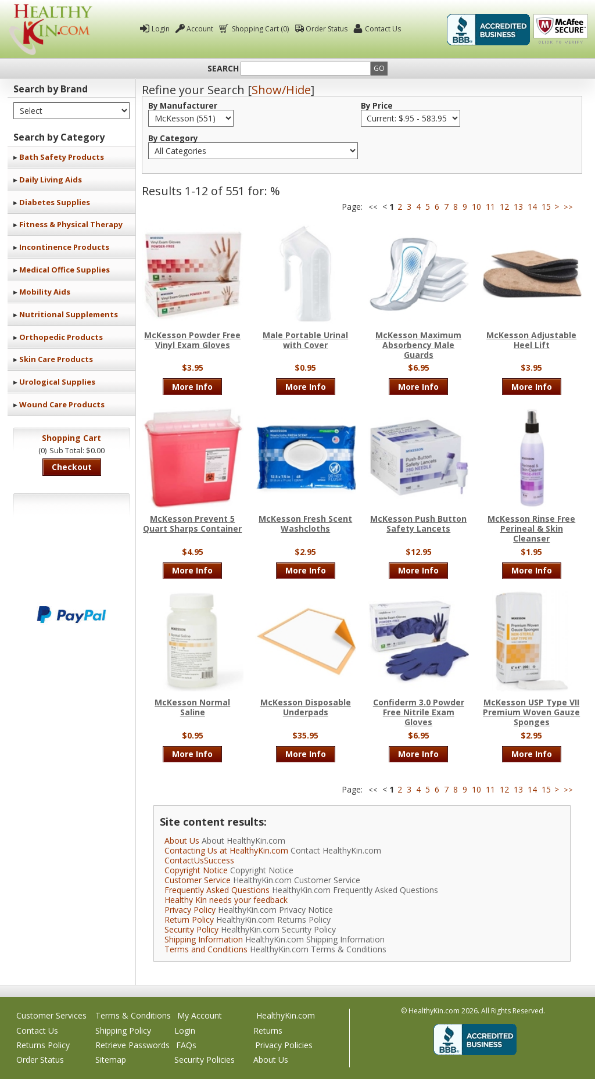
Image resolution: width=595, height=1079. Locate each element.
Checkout (72, 466)
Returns (267, 1030)
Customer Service (197, 880)
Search (223, 68)
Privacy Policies (284, 1045)
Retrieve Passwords (132, 1045)
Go (379, 68)
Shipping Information (203, 939)
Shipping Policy (123, 1030)
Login (161, 29)
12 (504, 206)
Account (200, 29)
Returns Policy (43, 1045)
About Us (181, 840)
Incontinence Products (64, 247)
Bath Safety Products (61, 157)
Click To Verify (560, 29)
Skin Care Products (56, 359)
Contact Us (383, 29)
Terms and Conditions (206, 949)
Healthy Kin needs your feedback (226, 899)
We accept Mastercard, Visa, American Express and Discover (71, 575)
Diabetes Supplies (54, 202)
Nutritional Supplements (68, 314)
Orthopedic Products (61, 337)
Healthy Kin (50, 29)
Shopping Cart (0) (259, 29)
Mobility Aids (44, 291)
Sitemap (110, 1059)
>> (568, 207)
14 (532, 206)
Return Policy (189, 919)
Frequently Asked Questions (217, 889)
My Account (199, 1015)
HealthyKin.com (285, 1015)
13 (518, 206)
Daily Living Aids (50, 179)
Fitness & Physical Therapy (71, 224)
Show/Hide (281, 90)
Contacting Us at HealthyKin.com (226, 850)
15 (546, 206)
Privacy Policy (190, 909)
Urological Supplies (57, 382)
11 (490, 206)
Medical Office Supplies (64, 269)
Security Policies (204, 1059)
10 (476, 206)
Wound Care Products (62, 404)
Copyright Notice (196, 870)
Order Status (326, 29)
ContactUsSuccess (199, 860)
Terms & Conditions (133, 1015)
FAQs (186, 1045)
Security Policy (191, 929)
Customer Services (51, 1015)
